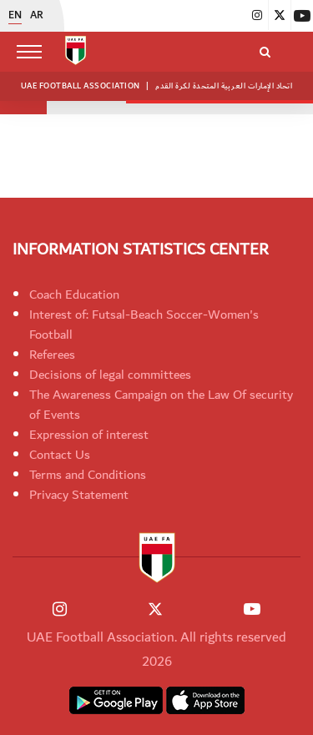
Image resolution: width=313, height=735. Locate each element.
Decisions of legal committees (110, 374)
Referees (52, 354)
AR (36, 16)
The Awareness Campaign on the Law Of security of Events (161, 404)
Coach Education (74, 294)
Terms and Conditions (87, 475)
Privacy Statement (79, 495)
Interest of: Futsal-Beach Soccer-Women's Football (144, 324)
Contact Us (59, 455)
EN (15, 16)
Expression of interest (89, 435)
